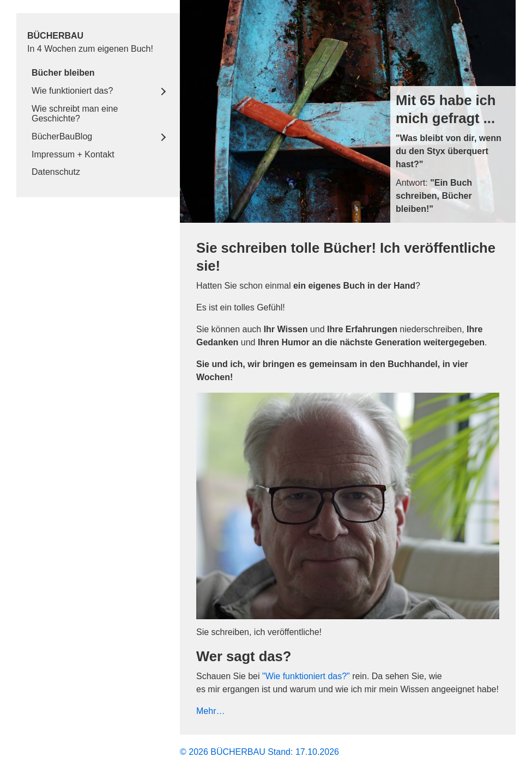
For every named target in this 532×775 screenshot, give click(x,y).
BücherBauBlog (62, 136)
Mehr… (210, 711)
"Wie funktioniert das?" (306, 676)
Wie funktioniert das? (72, 90)
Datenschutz (56, 171)
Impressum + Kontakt (73, 154)
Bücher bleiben (63, 72)
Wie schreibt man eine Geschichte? (75, 113)
